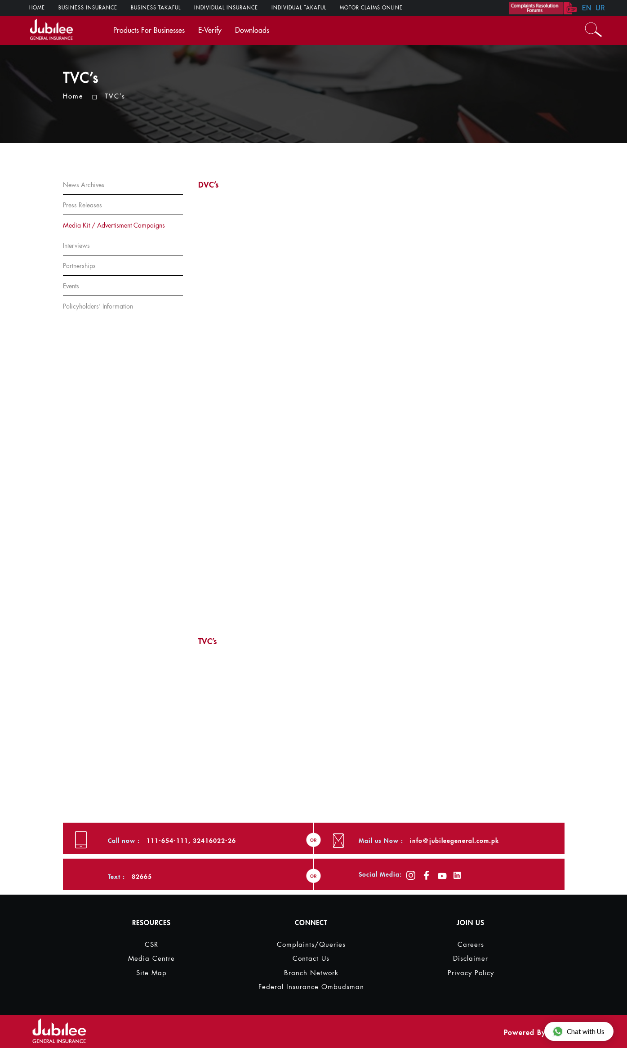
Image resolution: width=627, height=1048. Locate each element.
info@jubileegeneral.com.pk (454, 841)
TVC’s (115, 96)
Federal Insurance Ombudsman (311, 987)
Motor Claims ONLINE (371, 7)
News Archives (83, 185)
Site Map (151, 973)
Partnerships (79, 266)
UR (600, 8)
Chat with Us (578, 1031)
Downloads (252, 30)
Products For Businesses (149, 30)
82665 (142, 876)
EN (586, 8)
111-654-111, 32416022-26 (191, 841)
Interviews (76, 245)
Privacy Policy (471, 973)
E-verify (210, 30)
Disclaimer (470, 958)
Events (71, 286)
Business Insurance (87, 7)
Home (37, 7)
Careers (471, 944)
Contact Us (311, 958)
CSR (151, 944)
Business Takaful (156, 7)
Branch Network (311, 973)
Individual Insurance (226, 7)
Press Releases (82, 205)
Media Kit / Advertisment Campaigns (114, 225)
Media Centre (151, 958)
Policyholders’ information (98, 306)
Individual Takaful (298, 7)
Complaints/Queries (311, 944)
